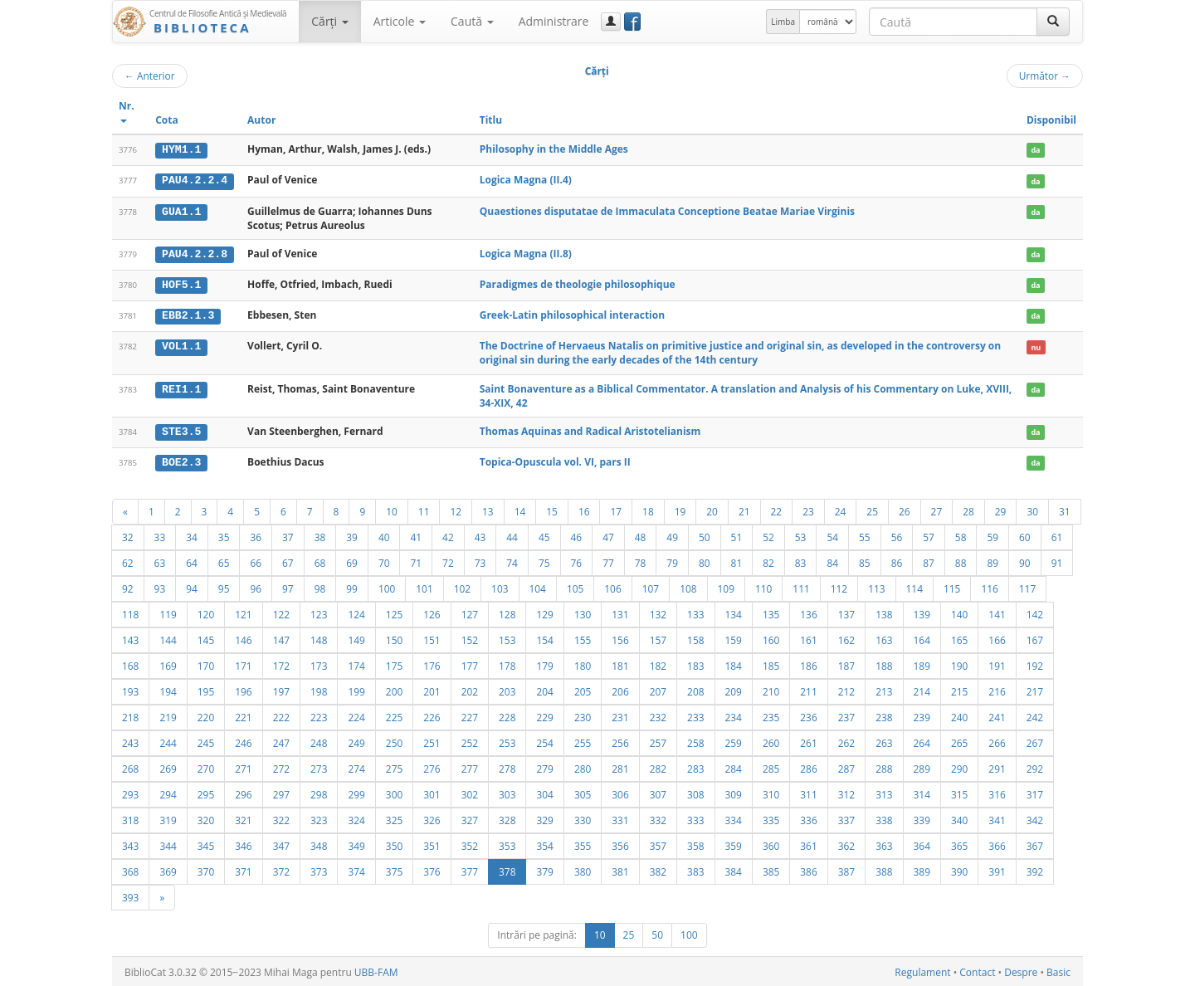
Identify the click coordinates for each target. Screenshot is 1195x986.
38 (320, 535)
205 (582, 689)
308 (695, 792)
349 (356, 844)
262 (846, 741)
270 (206, 767)
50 (704, 535)
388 (884, 869)
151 (431, 638)
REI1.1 (181, 387)
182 (658, 664)
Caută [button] (472, 21)
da (1035, 149)
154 (544, 638)
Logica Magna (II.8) (526, 253)
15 (552, 509)
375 (394, 869)
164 (922, 638)
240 (959, 715)
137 (846, 612)
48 (640, 535)
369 (167, 869)
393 (130, 895)
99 (352, 586)
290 (959, 767)
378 (507, 869)
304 (544, 792)
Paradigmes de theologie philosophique (578, 283)
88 (961, 561)
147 (281, 638)
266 (996, 741)
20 (712, 509)
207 (658, 689)
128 (507, 612)
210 (771, 689)
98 (320, 586)
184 (733, 664)
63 (160, 561)
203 (507, 689)
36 (255, 535)
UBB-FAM (376, 971)
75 (544, 561)
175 (394, 664)
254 (544, 741)
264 (922, 741)
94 (192, 586)
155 (582, 638)
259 (733, 741)
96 (255, 586)
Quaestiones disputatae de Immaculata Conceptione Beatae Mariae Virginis (667, 210)
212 (846, 689)
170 (206, 664)
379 (544, 869)
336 (808, 818)
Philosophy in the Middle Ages (554, 149)
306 (620, 792)
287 (846, 767)
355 (582, 844)
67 (288, 561)
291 (996, 767)
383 (695, 869)
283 (695, 767)
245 (206, 741)
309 (733, 792)
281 (620, 767)
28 (968, 509)
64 (192, 561)
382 (658, 869)
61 (1057, 535)
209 (733, 689)
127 (469, 612)
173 (318, 664)
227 (469, 715)
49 (672, 535)
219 (167, 715)
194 (167, 689)
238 (884, 715)
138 (884, 612)
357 (658, 844)
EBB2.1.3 (188, 314)
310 (771, 792)
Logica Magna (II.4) (526, 180)
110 (763, 586)
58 (961, 535)
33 (160, 535)
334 (733, 818)
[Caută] (1053, 21)
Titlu (491, 120)
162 (846, 638)
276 (431, 767)
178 (507, 664)
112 (839, 586)
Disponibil (1051, 120)
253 (507, 741)
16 (584, 509)
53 (801, 535)
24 (840, 509)
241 (996, 715)
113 (876, 586)
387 (846, 869)
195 (206, 689)
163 (884, 638)
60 (1025, 535)
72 (448, 561)
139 (922, 612)
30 (1032, 509)
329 (544, 818)
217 (1035, 689)
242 (1035, 715)
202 (469, 689)
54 (832, 535)
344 (167, 844)
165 (959, 638)
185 (771, 664)
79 (672, 561)
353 (507, 844)
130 (582, 612)
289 (922, 767)
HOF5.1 (181, 283)
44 (512, 535)
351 (431, 844)
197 (281, 689)
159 (733, 638)
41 (416, 535)
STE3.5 (181, 429)
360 (771, 844)
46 (577, 535)
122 (281, 612)
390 (959, 869)
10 (392, 509)
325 (394, 818)
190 (959, 664)
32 (128, 535)
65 (224, 561)
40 (384, 535)
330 (582, 818)
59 (992, 535)
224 (356, 715)
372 (281, 869)
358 (695, 844)
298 (318, 792)
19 (680, 509)
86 (897, 561)
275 (394, 767)
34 (192, 535)
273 (318, 767)
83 (801, 561)
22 (777, 509)
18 (648, 509)
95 (224, 586)
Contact (977, 971)
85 (865, 561)
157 (658, 638)
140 (959, 612)
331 (620, 818)
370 (206, 869)
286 (808, 767)
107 (650, 586)
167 (1035, 638)
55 (865, 535)
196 (243, 689)
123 (318, 612)
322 (281, 818)
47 (608, 535)
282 (658, 767)
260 (771, 741)
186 (808, 664)
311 (808, 792)
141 (996, 612)
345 (206, 844)
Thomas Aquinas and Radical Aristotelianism (590, 429)
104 (537, 586)
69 (352, 561)
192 (1035, 664)
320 (206, 818)
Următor (1045, 75)
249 (356, 741)
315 (959, 792)
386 (808, 869)
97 (288, 586)
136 (808, 612)
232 (658, 715)
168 (130, 664)
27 (937, 509)
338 (884, 818)
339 (922, 818)
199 (356, 689)
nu (1036, 344)
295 (206, 792)
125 (394, 612)
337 (846, 818)
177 (469, 664)
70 (384, 561)
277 (469, 767)
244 (167, 741)
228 (507, 715)
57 (928, 535)
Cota (166, 120)
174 (356, 664)
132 (658, 612)
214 (922, 689)
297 (281, 792)
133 (695, 612)
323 (318, 818)
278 (507, 767)
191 (996, 664)
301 (431, 792)
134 (733, 612)
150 (394, 638)
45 (544, 535)
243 (130, 741)
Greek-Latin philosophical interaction (572, 314)
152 (469, 638)
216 (996, 689)
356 (620, 844)
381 (620, 869)
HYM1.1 (181, 149)
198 (318, 689)
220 (206, 715)
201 (431, 689)
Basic (1058, 971)
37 (288, 535)
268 (130, 767)
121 (243, 612)
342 (1035, 818)
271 (243, 767)
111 (801, 586)
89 (992, 561)
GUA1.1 (181, 210)
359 (733, 844)
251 (431, 741)
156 (620, 638)
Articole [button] (399, 21)
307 (658, 792)
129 (544, 612)
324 (356, 818)
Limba (783, 21)
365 (959, 844)
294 (167, 792)
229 (544, 715)
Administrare (554, 21)
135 (771, 612)
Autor (261, 120)
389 (922, 869)
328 (507, 818)
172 (281, 664)
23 (808, 509)
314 (922, 792)
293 (130, 792)
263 (884, 741)
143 (130, 638)
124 (356, 612)
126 (431, 612)
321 (243, 818)
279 (544, 767)
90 (1025, 561)
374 (356, 869)
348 (318, 844)
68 (320, 561)
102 (462, 586)
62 (128, 561)
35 (224, 535)
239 (922, 715)
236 (808, 715)
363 (884, 844)
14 (520, 509)
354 (544, 844)
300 (394, 792)
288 (884, 767)
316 (996, 792)
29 (1001, 509)
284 (733, 767)
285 (771, 767)
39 (352, 535)
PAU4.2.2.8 (194, 253)
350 (394, 844)
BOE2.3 (181, 460)
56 (897, 535)
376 (431, 869)
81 (737, 561)
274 (356, 767)
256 (620, 741)
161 (808, 638)
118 (130, 612)
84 (832, 561)
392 (1035, 869)
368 (130, 869)
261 (808, 741)
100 (386, 586)
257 (658, 741)
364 (922, 844)
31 (1065, 509)
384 (733, 869)
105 (575, 586)
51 (737, 535)
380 (582, 869)
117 (1027, 586)
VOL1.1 (181, 344)
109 (726, 586)
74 (512, 561)
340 (959, 818)
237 (846, 715)
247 (281, 741)
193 (130, 689)
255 (582, 741)
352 (469, 844)
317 (1035, 792)
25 (872, 509)
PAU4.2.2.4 (194, 180)
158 (695, 638)
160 (771, 638)
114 (914, 586)
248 (318, 741)
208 (695, 689)
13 (488, 509)
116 (989, 586)
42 (448, 535)
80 (704, 561)
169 (167, 664)
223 (318, 715)
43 (480, 535)
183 (695, 664)
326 (431, 818)
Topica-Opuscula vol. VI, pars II (555, 460)
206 (620, 689)
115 (952, 586)
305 (582, 792)
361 (808, 844)
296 (243, 792)
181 (620, 664)
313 (884, 792)
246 (243, 741)
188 (884, 664)
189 (922, 664)
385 (771, 869)
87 (928, 561)
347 (281, 844)
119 (167, 612)
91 (1057, 561)
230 (582, 715)
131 (620, 612)
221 (243, 715)
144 (167, 638)
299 (356, 792)
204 (544, 689)
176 (431, 664)
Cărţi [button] (329, 21)
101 (424, 586)
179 (544, 664)
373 (318, 869)
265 (959, 741)
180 (582, 664)
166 (996, 638)
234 (733, 715)
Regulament (922, 971)
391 (996, 869)
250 (394, 741)
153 (507, 638)
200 (394, 689)
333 (695, 818)
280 (582, 767)
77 (608, 561)
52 (768, 535)
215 (959, 689)
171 (243, 664)
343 (130, 844)
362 (846, 844)
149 (356, 638)
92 (128, 586)
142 (1035, 612)
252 (469, 741)
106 (612, 586)
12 (455, 509)
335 (771, 818)
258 (695, 741)
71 (416, 561)
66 (255, 561)
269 (167, 767)
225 (394, 715)
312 (846, 792)
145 (206, 638)
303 (507, 792)
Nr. (126, 111)
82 (768, 561)
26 (904, 509)
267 (1035, 741)
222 (281, 715)
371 (243, 869)
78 (640, 561)
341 (996, 818)
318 (130, 818)
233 (695, 715)
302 (469, 792)
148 (318, 638)
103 (499, 586)
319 (167, 818)
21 (744, 509)
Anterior (149, 75)
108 (688, 586)
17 (616, 509)
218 (130, 715)
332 (658, 818)
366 (996, 844)
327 (469, 818)
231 (620, 715)
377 (469, 869)
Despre (1020, 971)
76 (577, 561)
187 (846, 664)
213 (884, 689)
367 (1035, 844)
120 (206, 612)
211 (808, 689)
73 (480, 561)
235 (771, 715)
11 (424, 509)
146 (243, 638)
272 (281, 767)
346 (243, 844)
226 (431, 715)
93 (160, 586)
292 (1035, 767)
